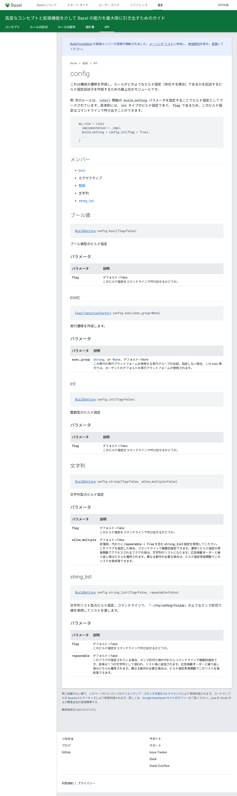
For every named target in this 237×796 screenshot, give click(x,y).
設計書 (90, 27)
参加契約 (194, 44)
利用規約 (68, 783)
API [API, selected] (107, 27)
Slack (153, 759)
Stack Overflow (159, 765)
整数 (82, 186)
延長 (85, 63)
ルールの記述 (39, 27)
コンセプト (12, 27)
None (116, 359)
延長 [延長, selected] (161, 5)
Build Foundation (81, 44)
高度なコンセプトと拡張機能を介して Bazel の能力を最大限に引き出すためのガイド (85, 18)
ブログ (66, 745)
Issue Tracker (158, 752)
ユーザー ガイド (109, 5)
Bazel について (47, 5)
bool (82, 170)
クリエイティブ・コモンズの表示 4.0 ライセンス (151, 693)
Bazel (73, 63)
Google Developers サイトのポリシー (165, 698)
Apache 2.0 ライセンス (82, 698)
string (98, 359)
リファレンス (139, 5)
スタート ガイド (77, 5)
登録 (215, 44)
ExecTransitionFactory (93, 313)
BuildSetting (85, 231)
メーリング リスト (161, 44)
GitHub (223, 5)
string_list (86, 201)
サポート (155, 745)
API (95, 63)
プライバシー (86, 783)
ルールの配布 (66, 27)
